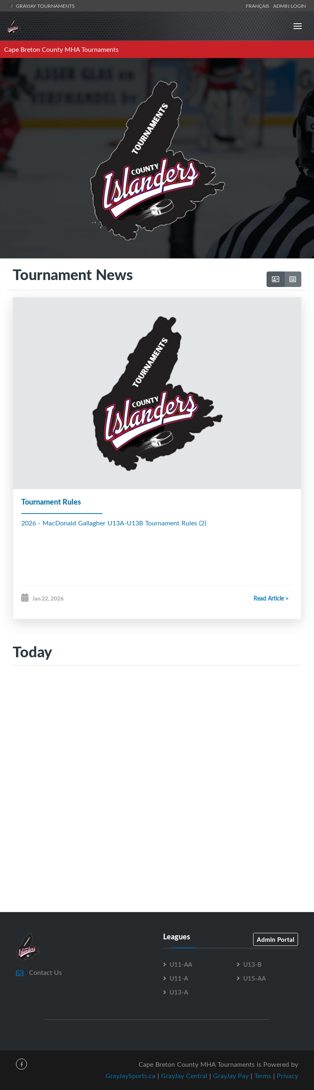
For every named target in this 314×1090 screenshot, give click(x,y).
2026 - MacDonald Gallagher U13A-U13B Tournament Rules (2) (113, 522)
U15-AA (254, 978)
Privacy (287, 1075)
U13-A (179, 992)
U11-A (179, 978)
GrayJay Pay (231, 1075)
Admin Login (289, 5)
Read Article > (271, 598)
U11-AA (181, 964)
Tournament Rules (51, 501)
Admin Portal (275, 939)
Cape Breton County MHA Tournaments (61, 49)
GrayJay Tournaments (41, 5)
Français (259, 5)
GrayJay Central (184, 1075)
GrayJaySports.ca (130, 1075)
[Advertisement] (157, 742)
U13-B (252, 964)
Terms (262, 1075)
